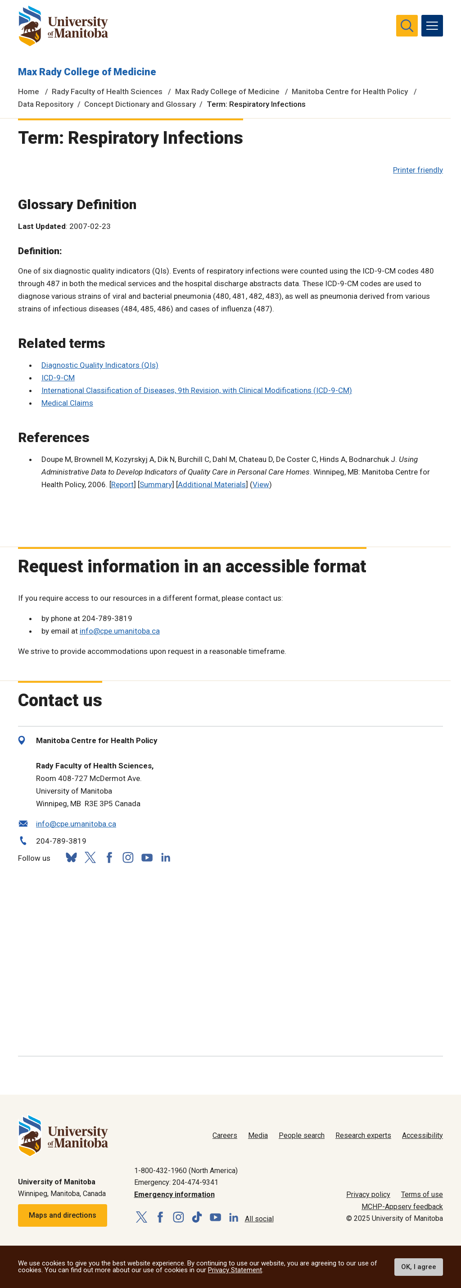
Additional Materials (212, 484)
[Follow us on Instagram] (128, 857)
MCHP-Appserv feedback (402, 1206)
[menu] (432, 26)
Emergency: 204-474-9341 (176, 1182)
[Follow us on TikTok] (197, 1217)
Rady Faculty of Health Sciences (107, 91)
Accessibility (422, 1135)
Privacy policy (368, 1194)
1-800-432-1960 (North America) (186, 1170)
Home (28, 91)
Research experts (363, 1135)
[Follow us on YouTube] (146, 856)
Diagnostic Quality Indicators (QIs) (99, 365)
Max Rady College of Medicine (87, 72)
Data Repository (45, 104)
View (261, 484)
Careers (224, 1135)
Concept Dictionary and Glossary (140, 104)
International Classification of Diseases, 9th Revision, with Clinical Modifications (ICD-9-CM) (196, 390)
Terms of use (422, 1194)
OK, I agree (418, 1267)
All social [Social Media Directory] (259, 1219)
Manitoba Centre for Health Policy (350, 91)
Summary (156, 484)
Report (122, 484)
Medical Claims (67, 402)
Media (258, 1135)
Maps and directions (62, 1215)
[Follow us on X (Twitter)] (90, 857)
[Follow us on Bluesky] (71, 857)
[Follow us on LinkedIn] (165, 856)
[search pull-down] (407, 26)
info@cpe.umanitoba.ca (120, 630)
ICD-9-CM (58, 377)
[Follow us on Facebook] (109, 857)
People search (302, 1135)
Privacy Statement (235, 1270)
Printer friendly (418, 169)
